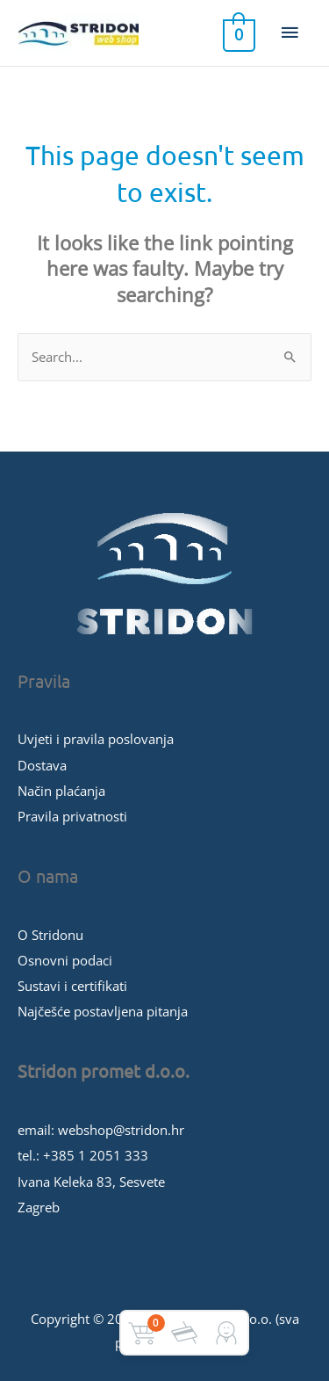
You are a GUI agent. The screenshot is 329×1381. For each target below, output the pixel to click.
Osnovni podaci (65, 960)
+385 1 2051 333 (95, 1155)
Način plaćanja (61, 790)
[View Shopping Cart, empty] (237, 33)
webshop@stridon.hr (121, 1130)
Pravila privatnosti (72, 816)
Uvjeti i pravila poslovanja (96, 739)
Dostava (42, 765)
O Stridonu (50, 935)
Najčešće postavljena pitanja (103, 1011)
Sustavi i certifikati (72, 985)
